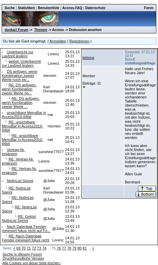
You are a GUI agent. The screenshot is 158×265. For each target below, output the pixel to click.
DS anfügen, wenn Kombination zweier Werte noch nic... (20, 75)
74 (44, 248)
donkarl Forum (16, 30)
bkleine (88, 58)
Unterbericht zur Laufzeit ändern (17, 54)
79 (74, 248)
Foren (149, 8)
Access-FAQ (72, 8)
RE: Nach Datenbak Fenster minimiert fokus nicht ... (25, 240)
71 (29, 248)
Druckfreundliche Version (23, 258)
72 (34, 248)
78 (69, 248)
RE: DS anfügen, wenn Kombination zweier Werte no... (19, 89)
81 (85, 248)
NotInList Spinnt (20, 181)
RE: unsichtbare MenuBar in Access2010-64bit (22, 126)
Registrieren (79, 41)
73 (39, 248)
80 (79, 248)
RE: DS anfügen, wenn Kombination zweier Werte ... (21, 102)
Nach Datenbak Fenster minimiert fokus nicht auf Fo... (26, 229)
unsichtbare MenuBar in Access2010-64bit (24, 115)
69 (18, 248)
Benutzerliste (48, 8)
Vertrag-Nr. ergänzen (13, 152)
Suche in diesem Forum (22, 254)
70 (24, 248)
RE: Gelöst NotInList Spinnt (19, 218)
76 (59, 248)
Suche (10, 8)
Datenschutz (95, 8)
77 (64, 248)
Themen (40, 30)
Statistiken (26, 8)
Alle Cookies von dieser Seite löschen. (31, 263)
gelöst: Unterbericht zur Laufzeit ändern (21, 63)
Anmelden (57, 41)
